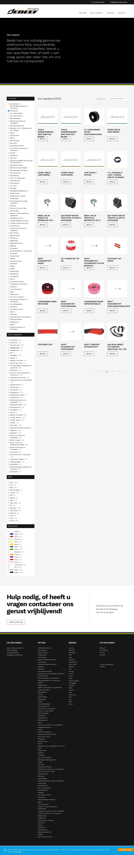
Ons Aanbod (104, 650)
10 (113, 371)
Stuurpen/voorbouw (17, 281)
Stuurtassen (15, 452)
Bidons (12, 138)
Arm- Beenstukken (16, 113)
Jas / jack (41, 764)
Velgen (12, 292)
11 (116, 371)
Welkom (83, 13)
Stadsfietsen (14, 274)
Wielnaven (13, 314)
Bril (12, 353)
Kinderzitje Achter (18, 405)
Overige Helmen (17, 418)
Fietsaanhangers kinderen (46, 799)
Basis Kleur (12, 526)
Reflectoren (14, 238)
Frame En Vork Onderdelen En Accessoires (20, 374)
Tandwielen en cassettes (46, 708)
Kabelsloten (16, 390)
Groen (16, 549)
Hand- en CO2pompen (45, 711)
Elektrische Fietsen (16, 165)
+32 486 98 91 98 (97, 2)
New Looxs (15, 503)
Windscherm (15, 464)
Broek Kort (14, 143)
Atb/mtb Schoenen (17, 116)
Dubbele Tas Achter (18, 360)
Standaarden (14, 276)
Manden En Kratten (18, 415)
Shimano (14, 513)
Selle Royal (15, 510)
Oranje (16, 555)
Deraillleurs (14, 155)
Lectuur (14, 412)
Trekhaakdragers (17, 462)
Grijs (16, 547)
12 (119, 371)
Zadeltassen (16, 472)
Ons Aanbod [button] (96, 13)
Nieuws (110, 13)
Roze (16, 562)
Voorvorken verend (44, 795)
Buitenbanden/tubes (17, 146)
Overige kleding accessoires (47, 664)
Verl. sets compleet (44, 757)
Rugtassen (15, 433)
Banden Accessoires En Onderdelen (18, 122)
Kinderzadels (14, 198)
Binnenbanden (15, 140)
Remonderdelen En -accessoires (21, 251)
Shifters (13, 258)
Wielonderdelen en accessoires (48, 678)
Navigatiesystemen (16, 218)
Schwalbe (72, 653)
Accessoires (14, 111)
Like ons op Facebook (104, 612)
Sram (13, 518)
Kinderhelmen (16, 398)
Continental (73, 662)
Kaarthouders (16, 387)
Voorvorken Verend (16, 309)
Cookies (102, 667)
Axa (13, 485)
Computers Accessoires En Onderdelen (19, 149)
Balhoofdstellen (15, 118)
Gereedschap (14, 175)
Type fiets (12, 98)
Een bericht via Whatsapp (106, 609)
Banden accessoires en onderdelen (50, 687)
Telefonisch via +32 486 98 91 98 (109, 606)
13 (122, 371)
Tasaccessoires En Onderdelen (20, 456)
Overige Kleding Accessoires (19, 221)
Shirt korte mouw (44, 737)
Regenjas (13, 246)
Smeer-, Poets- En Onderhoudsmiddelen (19, 444)
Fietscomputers (15, 173)
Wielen (12, 312)
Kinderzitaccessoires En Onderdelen (18, 401)
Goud (16, 544)
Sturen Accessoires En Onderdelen (17, 449)
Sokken (12, 266)
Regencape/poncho (16, 243)
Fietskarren (15, 370)
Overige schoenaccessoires (47, 734)
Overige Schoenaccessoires (19, 223)
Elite (13, 495)
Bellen (12, 133)
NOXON (71, 690)
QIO (70, 699)
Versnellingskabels (16, 304)
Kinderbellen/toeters (18, 395)
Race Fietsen (14, 233)
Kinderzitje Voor (17, 407)
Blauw (16, 534)
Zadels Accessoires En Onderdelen (17, 328)
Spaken (12, 269)
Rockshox (15, 508)
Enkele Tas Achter (18, 363)
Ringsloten (15, 430)
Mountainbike (14, 211)
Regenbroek (14, 241)
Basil (13, 488)
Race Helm (16, 425)
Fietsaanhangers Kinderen (19, 170)
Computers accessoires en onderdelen (51, 811)
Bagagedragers (16, 348)
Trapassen (13, 287)
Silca (13, 516)
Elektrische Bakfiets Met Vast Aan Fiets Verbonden (21, 162)
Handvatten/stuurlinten (19, 378)
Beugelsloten (16, 350)
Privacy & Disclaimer (107, 664)
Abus (14, 482)
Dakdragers (15, 355)
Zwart (16, 572)
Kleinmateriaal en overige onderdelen (51, 781)
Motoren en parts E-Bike (46, 771)
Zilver (16, 570)
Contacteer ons (16, 622)
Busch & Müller (16, 490)
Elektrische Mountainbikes (19, 168)
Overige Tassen (17, 420)
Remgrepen (14, 248)
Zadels (12, 324)
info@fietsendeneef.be (118, 2)
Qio (12, 505)
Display (13, 358)
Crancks (13, 153)
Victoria (71, 671)
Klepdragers (15, 410)
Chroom (16, 539)
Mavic (13, 500)
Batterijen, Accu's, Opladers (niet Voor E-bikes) (21, 129)
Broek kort (41, 823)
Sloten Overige (17, 440)
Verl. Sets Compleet (17, 297)
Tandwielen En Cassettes (18, 284)
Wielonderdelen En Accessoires (21, 317)
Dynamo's (13, 158)
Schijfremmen (15, 256)
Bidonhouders (15, 135)
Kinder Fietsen (15, 193)
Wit (15, 567)
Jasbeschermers (17, 385)
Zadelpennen (14, 322)
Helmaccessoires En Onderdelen (21, 381)
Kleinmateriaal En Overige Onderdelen (18, 202)
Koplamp (13, 206)
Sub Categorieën (15, 335)
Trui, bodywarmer (44, 706)
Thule (14, 521)
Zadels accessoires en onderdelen (49, 813)
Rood (16, 560)
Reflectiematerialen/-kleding (21, 428)
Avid (70, 697)
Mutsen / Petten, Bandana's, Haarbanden (19, 214)
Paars (16, 557)
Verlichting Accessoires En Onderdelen (18, 300)
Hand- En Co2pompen (17, 178)
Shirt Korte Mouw (16, 261)
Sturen (12, 279)
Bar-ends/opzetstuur (17, 126)
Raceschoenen (15, 235)
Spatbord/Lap (42, 741)
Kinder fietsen (43, 653)
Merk (10, 477)
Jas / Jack (13, 186)
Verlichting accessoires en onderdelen (51, 769)
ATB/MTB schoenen (45, 732)
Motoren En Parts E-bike (18, 208)
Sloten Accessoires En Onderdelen (17, 437)
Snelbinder (14, 263)
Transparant (18, 565)
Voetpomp (13, 307)
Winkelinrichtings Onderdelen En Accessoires (21, 468)
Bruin (16, 537)
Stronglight (72, 683)
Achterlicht (15, 343)
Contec (14, 493)
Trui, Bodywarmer (16, 289)
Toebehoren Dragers (19, 459)
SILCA (71, 704)
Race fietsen (42, 657)
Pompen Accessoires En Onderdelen (18, 229)
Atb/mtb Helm (17, 345)
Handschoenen (15, 180)
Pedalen (14, 423)
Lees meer (18, 852)
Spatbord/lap (14, 271)
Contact (121, 13)
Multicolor (17, 552)
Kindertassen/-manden (18, 196)
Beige (15, 531)
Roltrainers (14, 253)
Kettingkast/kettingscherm (19, 191)
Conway (71, 648)
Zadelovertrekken (16, 319)
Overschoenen (15, 226)
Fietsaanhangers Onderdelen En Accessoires (21, 367)
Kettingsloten (17, 392)
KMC (70, 655)
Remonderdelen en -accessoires (49, 680)
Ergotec (14, 498)
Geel (16, 542)
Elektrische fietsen (44, 648)
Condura (71, 685)
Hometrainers (15, 183)
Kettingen (13, 188)
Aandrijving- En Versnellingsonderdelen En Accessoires (19, 106)
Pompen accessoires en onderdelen (50, 725)
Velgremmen (14, 294)
